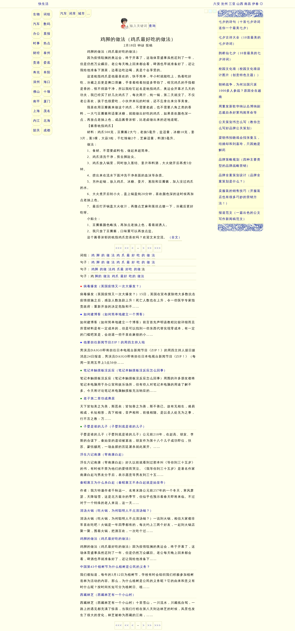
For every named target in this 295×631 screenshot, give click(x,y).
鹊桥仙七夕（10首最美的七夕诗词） (240, 56)
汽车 (36, 24)
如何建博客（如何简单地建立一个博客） (115, 314)
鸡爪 (115, 276)
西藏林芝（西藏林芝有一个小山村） (108, 594)
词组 (47, 14)
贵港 (36, 62)
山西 (240, 3)
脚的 (98, 276)
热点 (47, 43)
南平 (36, 101)
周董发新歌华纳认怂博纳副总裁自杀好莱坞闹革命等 (240, 109)
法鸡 (111, 269)
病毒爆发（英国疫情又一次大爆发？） (113, 286)
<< (127, 248)
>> (150, 248)
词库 (72, 13)
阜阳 (47, 72)
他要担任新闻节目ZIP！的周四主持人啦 (114, 342)
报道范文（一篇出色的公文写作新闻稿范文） (240, 216)
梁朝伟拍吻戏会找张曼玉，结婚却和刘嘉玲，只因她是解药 (240, 144)
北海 (47, 120)
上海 (36, 111)
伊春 (255, 3)
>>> (157, 248)
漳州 (36, 82)
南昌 (247, 3)
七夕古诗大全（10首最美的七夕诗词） (240, 40)
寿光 (36, 72)
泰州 (47, 53)
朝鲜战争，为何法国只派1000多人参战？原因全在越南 (240, 90)
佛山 (36, 91)
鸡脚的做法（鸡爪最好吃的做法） (106, 538)
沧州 (224, 3)
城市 (81, 13)
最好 (123, 276)
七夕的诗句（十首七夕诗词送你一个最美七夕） (240, 25)
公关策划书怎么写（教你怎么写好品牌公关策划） (240, 125)
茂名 (47, 111)
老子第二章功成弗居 (99, 398)
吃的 (132, 276)
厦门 (47, 101)
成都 (47, 130)
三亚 (232, 3)
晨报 (47, 33)
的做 (103, 269)
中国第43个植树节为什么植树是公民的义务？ (115, 566)
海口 (47, 82)
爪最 (120, 269)
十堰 (47, 91)
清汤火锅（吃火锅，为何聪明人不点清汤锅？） (116, 510)
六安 (216, 3)
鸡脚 (94, 269)
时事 (36, 43)
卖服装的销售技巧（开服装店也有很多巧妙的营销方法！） (240, 197)
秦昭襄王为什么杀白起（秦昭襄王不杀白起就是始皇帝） (123, 482)
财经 (36, 53)
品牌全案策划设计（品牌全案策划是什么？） (240, 178)
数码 (47, 24)
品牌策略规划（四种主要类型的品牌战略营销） (240, 162)
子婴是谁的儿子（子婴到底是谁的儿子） (115, 426)
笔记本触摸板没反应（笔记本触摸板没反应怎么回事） (125, 370)
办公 (36, 33)
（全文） (175, 237)
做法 (106, 276)
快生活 (40, 3)
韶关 (36, 130)
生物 (36, 14)
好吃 (128, 269)
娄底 (47, 62)
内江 (36, 120)
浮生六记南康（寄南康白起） (102, 454)
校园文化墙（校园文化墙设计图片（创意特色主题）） (240, 72)
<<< (119, 248)
